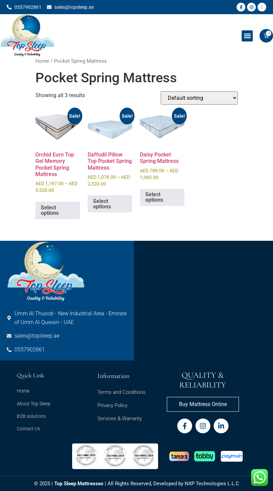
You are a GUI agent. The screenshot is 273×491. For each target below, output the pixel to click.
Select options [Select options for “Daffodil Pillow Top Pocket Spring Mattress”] (102, 204)
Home (42, 61)
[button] (247, 35)
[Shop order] (199, 98)
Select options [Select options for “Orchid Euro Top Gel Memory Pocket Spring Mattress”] (50, 210)
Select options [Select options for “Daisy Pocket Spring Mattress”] (154, 197)
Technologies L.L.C (217, 484)
